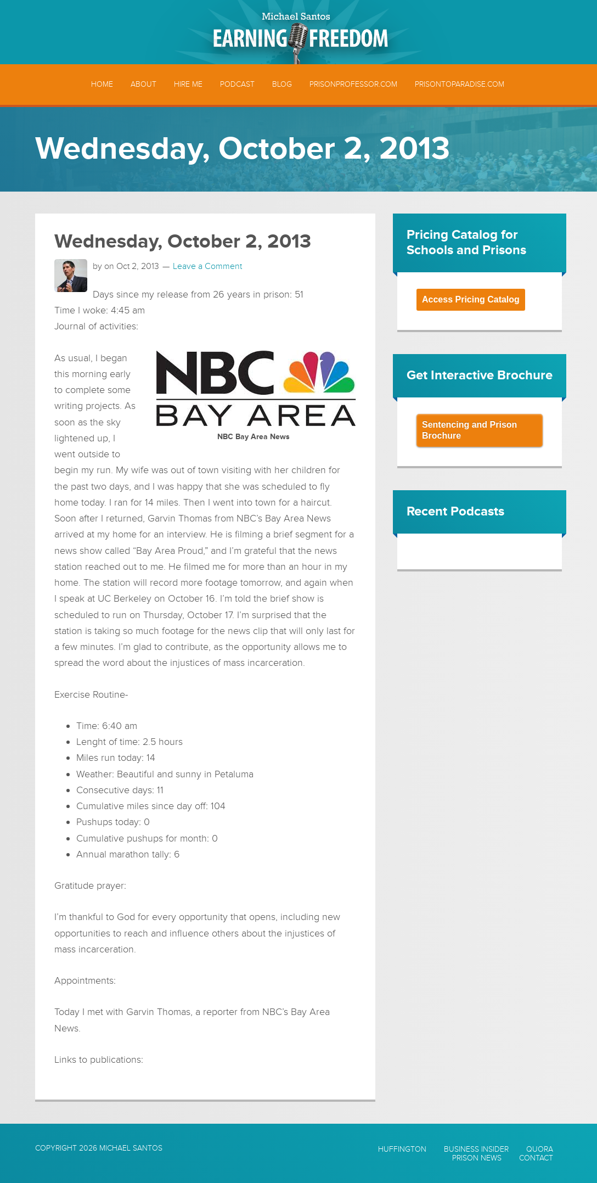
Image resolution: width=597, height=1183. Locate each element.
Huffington (402, 1149)
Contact (536, 1158)
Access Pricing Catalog (471, 299)
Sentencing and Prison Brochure (469, 430)
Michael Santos (130, 1148)
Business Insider (476, 1149)
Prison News (477, 1158)
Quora (539, 1149)
